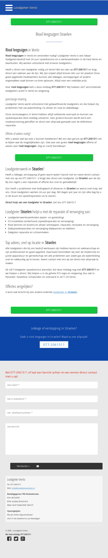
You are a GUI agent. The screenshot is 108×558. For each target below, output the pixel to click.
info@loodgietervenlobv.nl (23, 488)
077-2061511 (54, 21)
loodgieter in (65, 292)
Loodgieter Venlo (25, 8)
